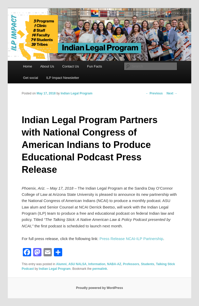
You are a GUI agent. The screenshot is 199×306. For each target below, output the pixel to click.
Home (27, 66)
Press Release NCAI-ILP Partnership (131, 238)
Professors (131, 264)
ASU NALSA (77, 264)
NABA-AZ (114, 264)
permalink (100, 269)
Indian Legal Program (77, 93)
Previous (154, 93)
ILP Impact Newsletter (62, 78)
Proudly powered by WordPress (99, 288)
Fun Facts (94, 66)
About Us (47, 66)
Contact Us (70, 66)
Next (172, 93)
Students (147, 264)
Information (96, 264)
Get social (30, 78)
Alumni (61, 264)
